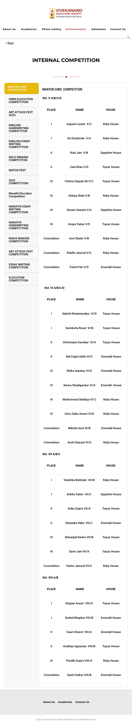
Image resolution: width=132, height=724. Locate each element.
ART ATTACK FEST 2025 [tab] (21, 113)
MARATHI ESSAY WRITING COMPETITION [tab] (20, 209)
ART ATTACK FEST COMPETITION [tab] (21, 253)
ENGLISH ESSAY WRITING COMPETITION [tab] (19, 144)
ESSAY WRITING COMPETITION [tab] (19, 266)
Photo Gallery (51, 29)
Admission (98, 29)
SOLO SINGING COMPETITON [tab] (18, 158)
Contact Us (118, 29)
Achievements (75, 29)
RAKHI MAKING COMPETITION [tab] (19, 240)
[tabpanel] (83, 385)
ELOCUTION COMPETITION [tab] (18, 279)
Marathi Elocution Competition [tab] (20, 195)
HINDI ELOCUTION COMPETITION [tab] (21, 100)
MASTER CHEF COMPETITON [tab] (17, 88)
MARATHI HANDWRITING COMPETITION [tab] (19, 225)
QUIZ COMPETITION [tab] (18, 182)
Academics (29, 29)
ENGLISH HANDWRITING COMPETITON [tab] (19, 128)
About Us (9, 29)
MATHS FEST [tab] (17, 170)
